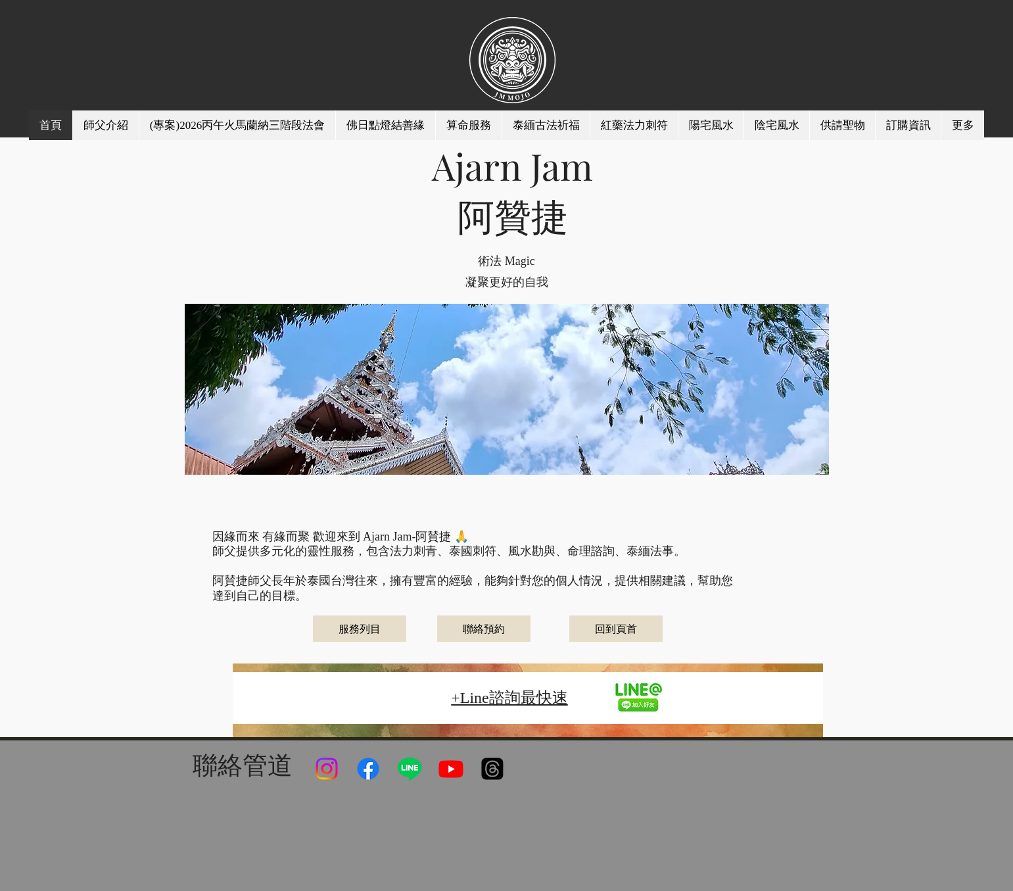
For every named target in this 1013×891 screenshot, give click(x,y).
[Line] (409, 768)
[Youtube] (450, 768)
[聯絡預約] (483, 628)
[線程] (492, 768)
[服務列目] (359, 628)
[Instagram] (326, 768)
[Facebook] (368, 768)
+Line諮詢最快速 (509, 697)
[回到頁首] (616, 628)
